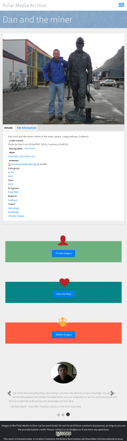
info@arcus (75, 429)
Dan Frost (30, 148)
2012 (10, 184)
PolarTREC (13, 192)
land (10, 176)
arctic (11, 172)
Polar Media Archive (24, 5)
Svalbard (12, 200)
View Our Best (63, 293)
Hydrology (13, 212)
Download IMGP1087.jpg (24, 164)
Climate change (16, 215)
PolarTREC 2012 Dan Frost (21, 156)
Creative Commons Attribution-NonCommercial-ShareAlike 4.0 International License (79, 438)
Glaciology (13, 208)
